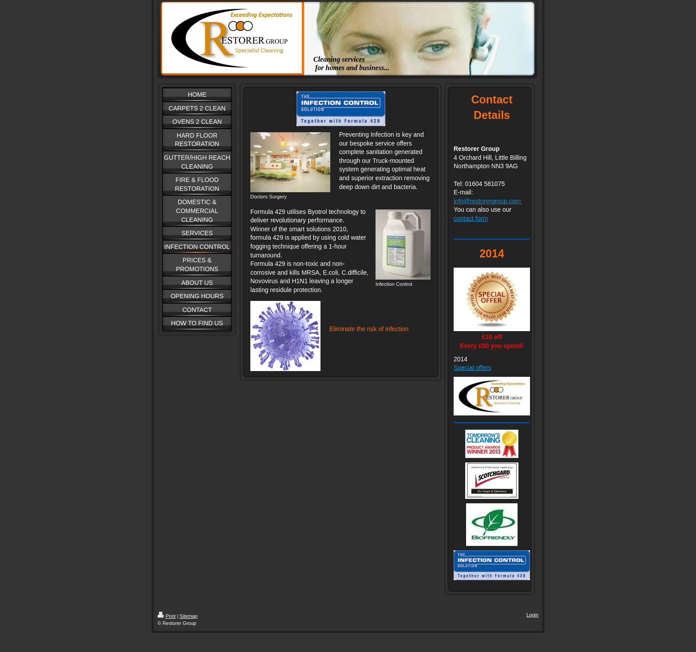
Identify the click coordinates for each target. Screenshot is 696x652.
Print (167, 616)
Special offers (472, 367)
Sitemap (189, 616)
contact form (471, 218)
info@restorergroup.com (488, 201)
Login (532, 614)
